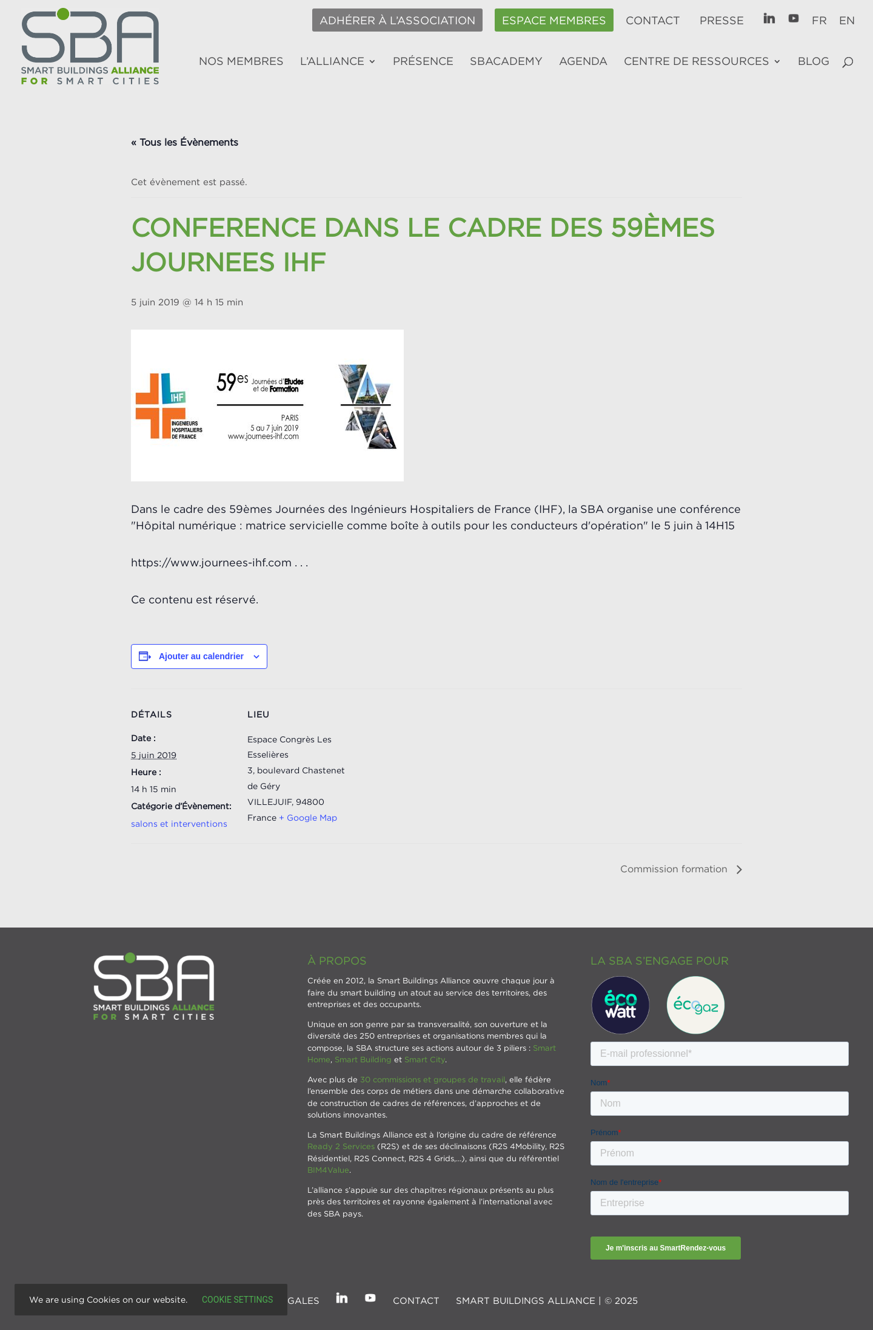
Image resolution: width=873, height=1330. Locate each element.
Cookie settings (237, 1300)
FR (819, 20)
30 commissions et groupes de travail (432, 1079)
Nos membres (241, 62)
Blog (813, 62)
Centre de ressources (696, 62)
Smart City (424, 1059)
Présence (423, 62)
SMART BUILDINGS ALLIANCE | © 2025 (547, 1300)
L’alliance (332, 62)
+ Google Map (308, 817)
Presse (722, 20)
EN (847, 20)
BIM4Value (328, 1169)
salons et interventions (179, 823)
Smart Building (363, 1059)
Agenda (583, 62)
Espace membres (554, 20)
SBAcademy (506, 62)
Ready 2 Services (341, 1146)
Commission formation (675, 868)
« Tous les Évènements (184, 142)
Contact (653, 20)
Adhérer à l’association (397, 20)
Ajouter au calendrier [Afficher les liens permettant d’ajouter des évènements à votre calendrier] (201, 656)
